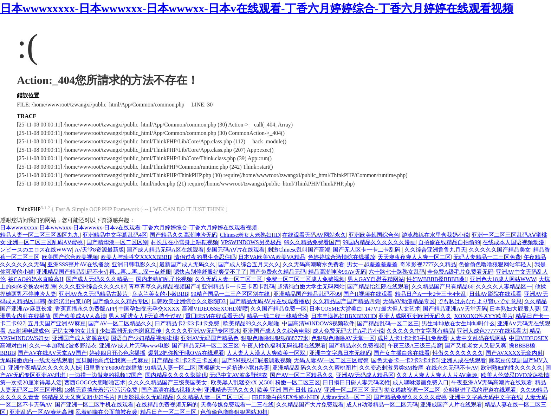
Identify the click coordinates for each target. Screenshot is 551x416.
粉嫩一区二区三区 (297, 382)
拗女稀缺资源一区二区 (412, 390)
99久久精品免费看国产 (312, 242)
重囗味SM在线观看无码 (214, 316)
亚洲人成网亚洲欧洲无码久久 (415, 316)
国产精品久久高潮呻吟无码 (183, 235)
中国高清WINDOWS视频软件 (318, 323)
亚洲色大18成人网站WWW (503, 279)
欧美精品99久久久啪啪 (251, 323)
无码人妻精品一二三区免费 (487, 257)
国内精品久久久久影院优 (176, 375)
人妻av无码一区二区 (345, 397)
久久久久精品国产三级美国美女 (168, 382)
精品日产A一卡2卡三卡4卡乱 (431, 294)
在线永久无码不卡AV (452, 368)
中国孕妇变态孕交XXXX (149, 309)
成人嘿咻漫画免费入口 (421, 382)
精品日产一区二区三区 (169, 412)
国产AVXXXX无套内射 (514, 353)
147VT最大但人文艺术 (392, 309)
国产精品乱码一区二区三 (388, 323)
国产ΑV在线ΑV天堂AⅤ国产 (52, 353)
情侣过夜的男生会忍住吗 (205, 257)
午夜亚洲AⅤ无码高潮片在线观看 (491, 382)
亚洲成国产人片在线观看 (451, 405)
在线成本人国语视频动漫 (513, 242)
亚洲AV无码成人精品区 (365, 375)
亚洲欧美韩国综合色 (374, 235)
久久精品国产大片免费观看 (310, 405)
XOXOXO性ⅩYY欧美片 (483, 316)
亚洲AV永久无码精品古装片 (94, 294)
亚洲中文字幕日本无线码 (340, 353)
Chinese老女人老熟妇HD (250, 235)
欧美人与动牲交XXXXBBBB (136, 257)
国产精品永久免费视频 (357, 346)
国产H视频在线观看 (368, 294)
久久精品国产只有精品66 (442, 287)
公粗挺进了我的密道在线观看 (480, 390)
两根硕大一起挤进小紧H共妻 (234, 368)
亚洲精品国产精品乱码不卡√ (71, 272)
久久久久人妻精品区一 (504, 287)
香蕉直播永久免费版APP (85, 309)
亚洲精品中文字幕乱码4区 (115, 235)
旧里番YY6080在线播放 (113, 368)
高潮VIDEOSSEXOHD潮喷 (215, 309)
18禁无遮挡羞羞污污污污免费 (101, 390)
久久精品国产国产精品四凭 (346, 301)
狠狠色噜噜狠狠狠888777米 (275, 338)
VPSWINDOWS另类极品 (251, 242)
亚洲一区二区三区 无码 (353, 390)
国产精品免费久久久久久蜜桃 (410, 397)
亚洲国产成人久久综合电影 (276, 331)
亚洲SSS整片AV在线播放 (78, 264)
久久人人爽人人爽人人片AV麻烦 (437, 375)
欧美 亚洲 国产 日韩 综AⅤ (289, 390)
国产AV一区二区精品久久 (120, 323)
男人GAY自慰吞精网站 (376, 279)
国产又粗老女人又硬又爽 (475, 346)
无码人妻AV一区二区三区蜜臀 (331, 360)
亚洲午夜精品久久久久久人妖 (44, 368)
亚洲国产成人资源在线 (80, 338)
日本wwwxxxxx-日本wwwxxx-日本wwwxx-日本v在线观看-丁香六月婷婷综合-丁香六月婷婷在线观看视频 (256, 8)
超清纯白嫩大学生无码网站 (311, 287)
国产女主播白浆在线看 (402, 353)
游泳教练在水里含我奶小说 (435, 235)
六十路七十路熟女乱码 (397, 272)
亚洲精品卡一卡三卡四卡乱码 (238, 287)
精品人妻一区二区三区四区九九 (40, 235)
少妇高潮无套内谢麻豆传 (131, 331)
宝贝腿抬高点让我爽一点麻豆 (112, 360)
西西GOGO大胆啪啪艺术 (94, 382)
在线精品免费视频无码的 (167, 405)
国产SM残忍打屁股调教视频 (256, 360)
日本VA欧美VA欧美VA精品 (271, 257)
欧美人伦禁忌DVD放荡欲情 (515, 375)
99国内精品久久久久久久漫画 (379, 242)
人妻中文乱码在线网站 (478, 338)
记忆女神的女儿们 (74, 331)
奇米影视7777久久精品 (428, 264)
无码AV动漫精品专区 (409, 301)
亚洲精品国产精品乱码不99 (307, 294)
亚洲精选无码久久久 (229, 390)
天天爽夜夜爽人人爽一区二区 (414, 257)
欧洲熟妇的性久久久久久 (512, 368)
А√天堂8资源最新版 (99, 250)
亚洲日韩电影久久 (134, 264)
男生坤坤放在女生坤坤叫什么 (458, 323)
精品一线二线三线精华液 (278, 316)
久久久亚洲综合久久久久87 (92, 287)
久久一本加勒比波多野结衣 (63, 346)
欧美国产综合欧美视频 (70, 257)
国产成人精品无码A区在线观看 (165, 250)
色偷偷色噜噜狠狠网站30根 (234, 412)
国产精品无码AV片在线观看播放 (269, 301)
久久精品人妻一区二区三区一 (212, 397)
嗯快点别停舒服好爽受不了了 (210, 272)
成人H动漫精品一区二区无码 (382, 405)
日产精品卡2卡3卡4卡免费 (188, 323)
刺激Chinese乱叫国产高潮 (299, 250)
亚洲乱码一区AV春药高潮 (41, 412)
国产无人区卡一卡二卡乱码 (367, 250)
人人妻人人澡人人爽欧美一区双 (267, 353)
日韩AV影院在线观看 (495, 294)
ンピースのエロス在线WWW (36, 250)
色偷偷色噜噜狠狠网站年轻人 (495, 264)
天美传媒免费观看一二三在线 (237, 405)
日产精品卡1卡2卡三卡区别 (185, 360)
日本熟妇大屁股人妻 (515, 309)
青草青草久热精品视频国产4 (164, 287)
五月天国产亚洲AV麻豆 (57, 323)
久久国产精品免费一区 (279, 309)
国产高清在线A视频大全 (171, 390)
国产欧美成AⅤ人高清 (79, 316)
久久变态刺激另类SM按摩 (391, 368)
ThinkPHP (29, 209)
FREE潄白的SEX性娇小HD (285, 397)
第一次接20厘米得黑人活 (31, 382)
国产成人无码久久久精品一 (100, 279)
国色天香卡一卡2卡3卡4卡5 (405, 360)
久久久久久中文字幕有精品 (420, 331)
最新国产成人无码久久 (187, 264)
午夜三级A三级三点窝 (415, 346)
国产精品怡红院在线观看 (378, 287)
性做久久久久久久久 (458, 353)
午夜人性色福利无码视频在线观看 (284, 346)
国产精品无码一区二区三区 (205, 346)
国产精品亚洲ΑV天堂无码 (455, 309)
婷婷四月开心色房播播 (117, 353)
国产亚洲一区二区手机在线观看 (94, 405)
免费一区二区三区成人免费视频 (305, 279)
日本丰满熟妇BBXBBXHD (343, 316)
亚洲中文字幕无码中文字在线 (485, 397)
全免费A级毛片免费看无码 (460, 272)
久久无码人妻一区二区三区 (229, 279)
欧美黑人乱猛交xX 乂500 (242, 382)
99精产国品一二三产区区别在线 (231, 294)
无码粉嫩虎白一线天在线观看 (36, 360)
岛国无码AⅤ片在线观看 (235, 250)
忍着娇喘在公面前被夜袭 (106, 412)
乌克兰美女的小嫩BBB (160, 294)
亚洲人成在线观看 (463, 360)
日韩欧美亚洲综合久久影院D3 (189, 301)
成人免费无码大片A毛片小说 (348, 331)
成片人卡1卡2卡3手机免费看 (412, 338)
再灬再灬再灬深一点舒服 (140, 272)
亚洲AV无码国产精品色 (210, 338)
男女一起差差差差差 (372, 264)
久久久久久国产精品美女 (500, 250)
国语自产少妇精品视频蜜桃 (144, 338)
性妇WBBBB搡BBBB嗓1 (437, 279)
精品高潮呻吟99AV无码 (337, 272)
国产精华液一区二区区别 (117, 242)
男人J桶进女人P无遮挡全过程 (146, 316)
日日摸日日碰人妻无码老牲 (356, 382)
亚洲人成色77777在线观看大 (492, 331)
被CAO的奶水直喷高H (35, 279)
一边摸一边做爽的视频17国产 (105, 375)
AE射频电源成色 (28, 331)
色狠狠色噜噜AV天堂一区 (343, 338)
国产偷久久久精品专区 (120, 301)
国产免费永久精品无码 (277, 272)
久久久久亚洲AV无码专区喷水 (202, 331)
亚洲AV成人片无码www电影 (134, 346)
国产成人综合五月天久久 (249, 264)
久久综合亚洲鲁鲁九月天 (435, 250)
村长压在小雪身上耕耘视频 (184, 242)
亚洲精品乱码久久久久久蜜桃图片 (314, 368)
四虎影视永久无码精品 (145, 397)
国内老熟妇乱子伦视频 (164, 279)
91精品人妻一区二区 (170, 368)
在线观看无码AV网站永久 (314, 235)
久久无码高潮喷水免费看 (313, 264)
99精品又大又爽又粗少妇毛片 (78, 397)
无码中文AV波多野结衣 (238, 375)
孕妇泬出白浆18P (68, 301)
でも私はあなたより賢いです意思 (479, 301)
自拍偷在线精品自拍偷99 (449, 242)
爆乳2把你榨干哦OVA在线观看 (186, 353)
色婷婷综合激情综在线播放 (341, 257)
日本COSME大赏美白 (335, 309)
